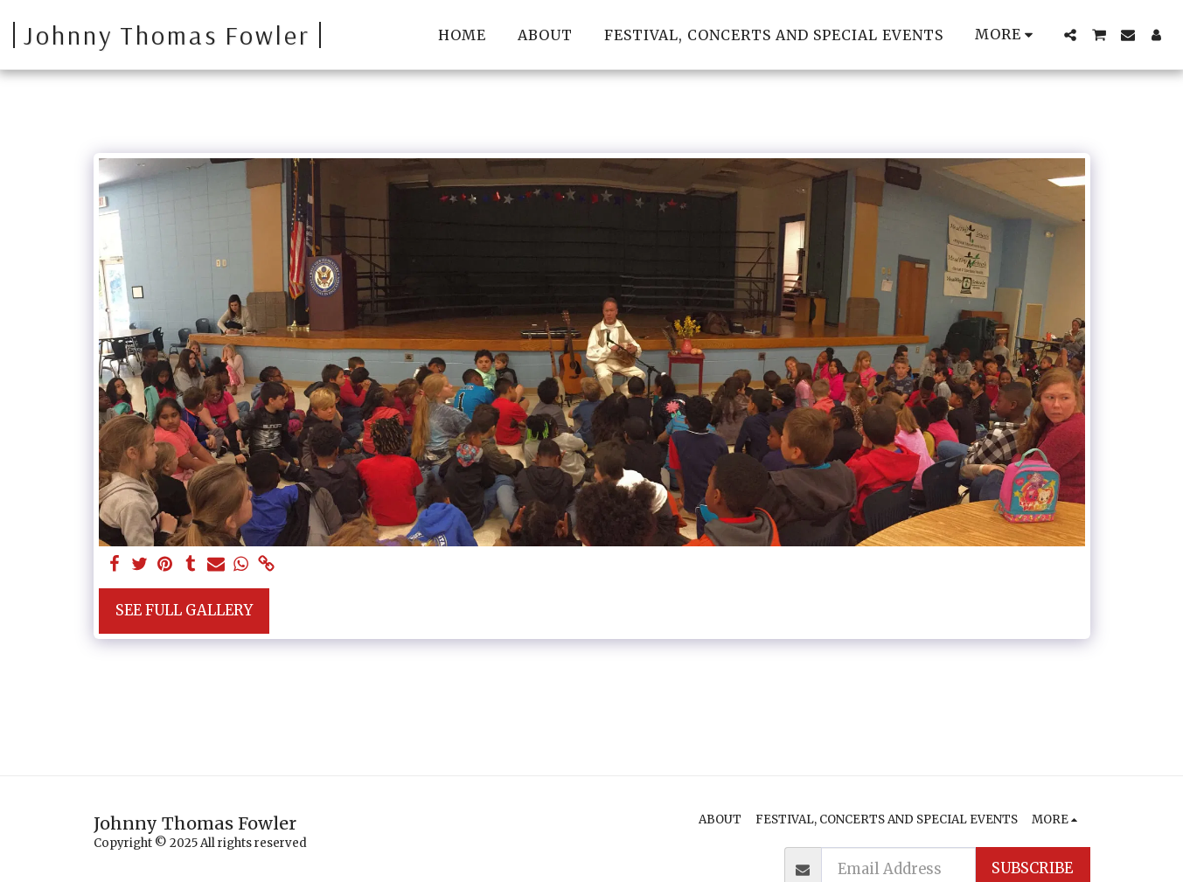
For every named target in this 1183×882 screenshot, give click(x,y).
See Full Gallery (184, 610)
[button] (1070, 35)
